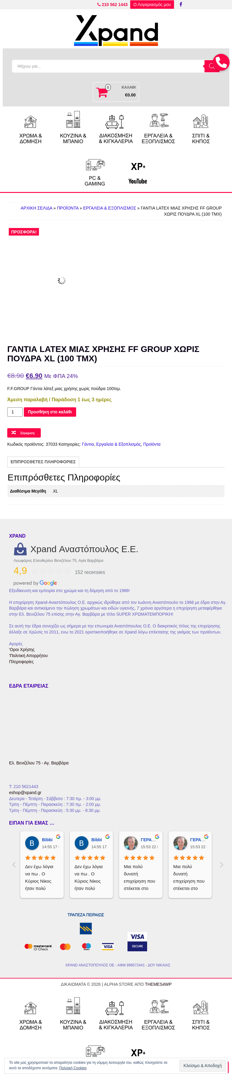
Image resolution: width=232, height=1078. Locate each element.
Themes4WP (158, 984)
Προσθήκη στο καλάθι (50, 411)
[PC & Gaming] (95, 170)
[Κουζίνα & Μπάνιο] (73, 128)
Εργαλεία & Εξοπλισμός (109, 208)
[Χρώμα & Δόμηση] (31, 128)
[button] (221, 62)
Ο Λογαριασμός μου (152, 4)
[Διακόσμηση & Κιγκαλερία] (116, 128)
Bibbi (47, 839)
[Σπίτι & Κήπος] (201, 128)
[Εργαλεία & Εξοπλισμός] (158, 128)
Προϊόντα (67, 208)
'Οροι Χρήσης (22, 649)
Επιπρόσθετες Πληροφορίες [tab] (43, 461)
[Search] (212, 66)
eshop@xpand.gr (25, 792)
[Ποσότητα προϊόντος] (15, 412)
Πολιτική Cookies (73, 1068)
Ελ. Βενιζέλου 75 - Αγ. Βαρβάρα (39, 762)
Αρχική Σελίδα (36, 208)
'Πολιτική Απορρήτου (28, 655)
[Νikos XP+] (137, 170)
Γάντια (88, 444)
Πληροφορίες (21, 661)
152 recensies (90, 572)
